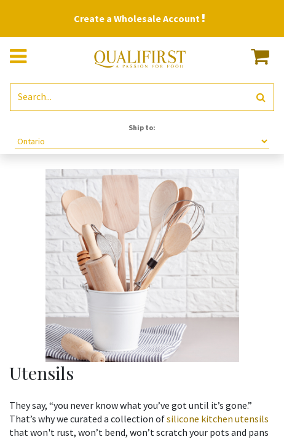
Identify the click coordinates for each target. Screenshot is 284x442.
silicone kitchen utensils (217, 419)
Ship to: (142, 127)
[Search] (261, 97)
